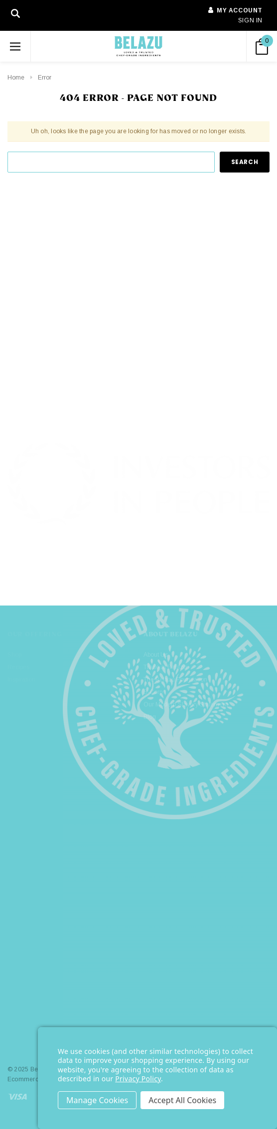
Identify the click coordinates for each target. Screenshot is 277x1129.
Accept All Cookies (182, 1100)
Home (15, 77)
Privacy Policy (138, 1078)
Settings (97, 1100)
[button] (138, 561)
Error (44, 77)
